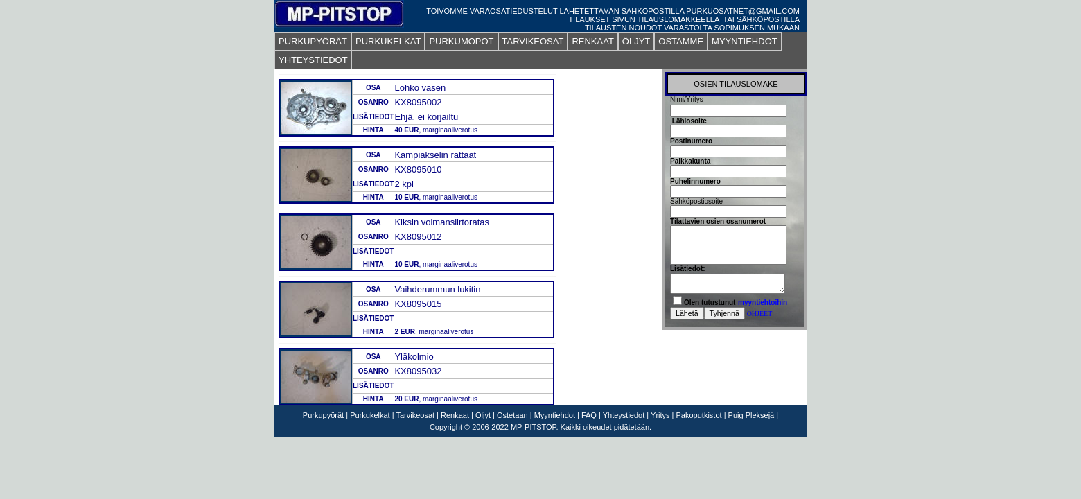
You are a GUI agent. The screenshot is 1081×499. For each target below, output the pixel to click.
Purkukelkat (369, 415)
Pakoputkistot (699, 415)
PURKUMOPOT (461, 41)
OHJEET (760, 313)
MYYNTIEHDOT (744, 41)
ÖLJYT (636, 41)
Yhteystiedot (624, 415)
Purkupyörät (323, 415)
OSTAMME (680, 41)
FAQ (589, 415)
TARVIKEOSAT (533, 41)
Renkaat (455, 415)
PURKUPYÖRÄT (313, 41)
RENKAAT (592, 41)
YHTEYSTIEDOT (313, 60)
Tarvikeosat (415, 415)
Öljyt (483, 415)
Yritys (660, 415)
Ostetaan (512, 415)
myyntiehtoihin (762, 302)
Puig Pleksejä (751, 415)
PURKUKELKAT (388, 41)
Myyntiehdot (554, 415)
